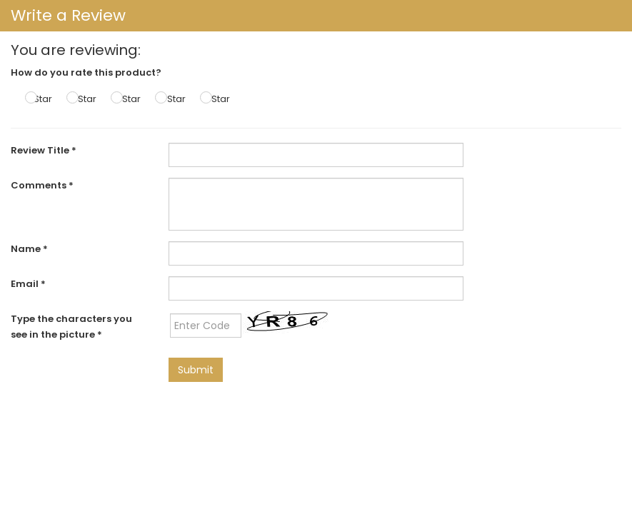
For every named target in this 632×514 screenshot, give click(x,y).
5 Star (217, 99)
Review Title (43, 150)
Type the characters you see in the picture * (71, 326)
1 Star (40, 99)
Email (28, 284)
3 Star (127, 99)
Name (29, 249)
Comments (42, 185)
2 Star (83, 99)
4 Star (172, 99)
